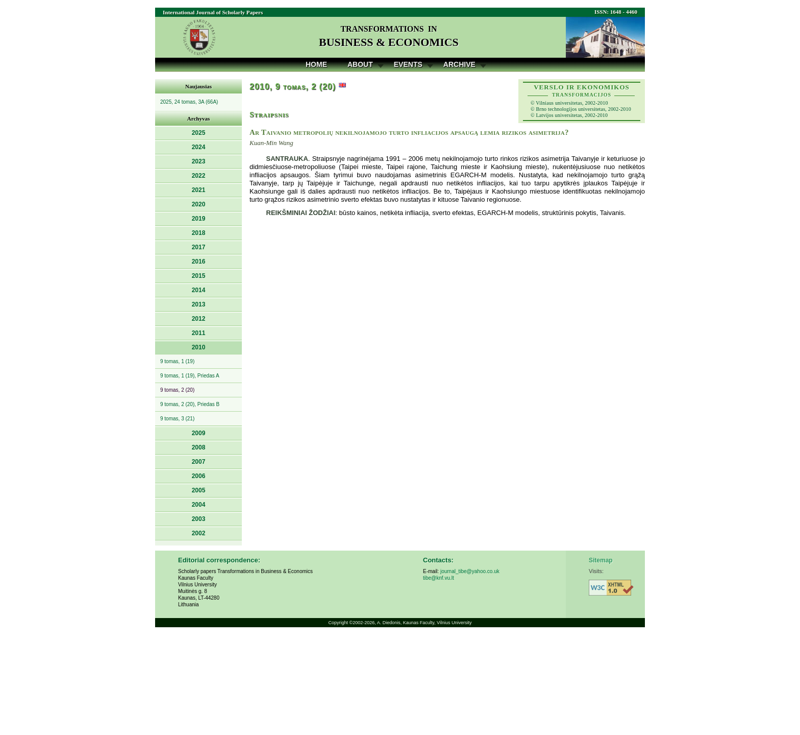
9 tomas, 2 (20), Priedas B (189, 404)
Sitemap (601, 560)
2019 (199, 218)
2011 (199, 333)
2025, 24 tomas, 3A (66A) (189, 102)
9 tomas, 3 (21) (177, 418)
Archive (459, 64)
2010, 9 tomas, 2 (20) (292, 86)
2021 (199, 190)
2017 (199, 247)
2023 (199, 161)
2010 (199, 347)
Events (408, 64)
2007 (199, 461)
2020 (199, 204)
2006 (199, 476)
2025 (199, 132)
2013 (199, 304)
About (360, 64)
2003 (199, 519)
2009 (199, 433)
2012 (199, 318)
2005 (199, 490)
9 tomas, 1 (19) (177, 361)
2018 (199, 232)
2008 (199, 447)
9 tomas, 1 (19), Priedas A (189, 375)
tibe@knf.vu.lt (438, 578)
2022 (199, 175)
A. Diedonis (389, 622)
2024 (199, 147)
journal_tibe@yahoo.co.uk (469, 571)
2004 (199, 504)
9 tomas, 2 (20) (177, 390)
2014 (199, 290)
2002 (199, 533)
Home (316, 64)
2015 (199, 275)
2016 (199, 261)
